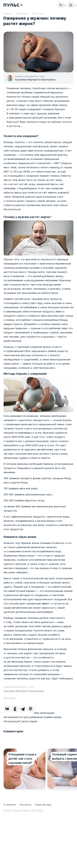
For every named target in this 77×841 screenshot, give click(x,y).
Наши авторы (43, 804)
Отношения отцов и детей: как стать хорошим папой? (22, 759)
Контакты (25, 804)
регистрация (29, 721)
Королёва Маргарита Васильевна (35, 79)
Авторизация (12, 721)
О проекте (10, 804)
